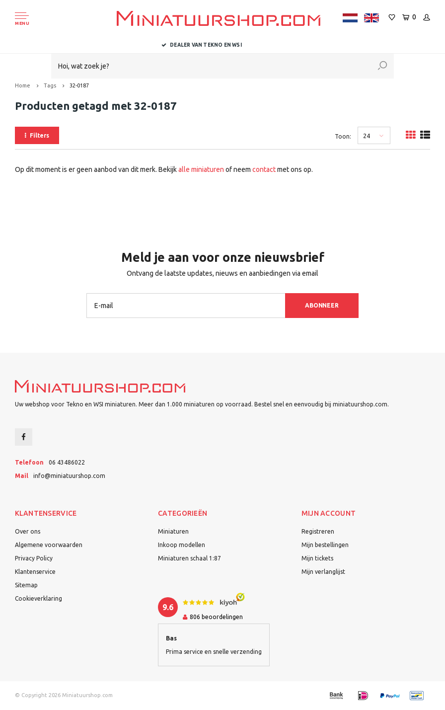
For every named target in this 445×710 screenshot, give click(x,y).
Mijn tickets (317, 558)
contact (264, 169)
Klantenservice (35, 571)
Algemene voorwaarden (48, 545)
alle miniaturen (201, 169)
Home (22, 85)
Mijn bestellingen (325, 545)
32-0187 (79, 85)
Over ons (27, 531)
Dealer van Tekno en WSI (222, 45)
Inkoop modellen (181, 545)
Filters (37, 135)
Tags (50, 85)
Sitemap (26, 585)
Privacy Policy (34, 558)
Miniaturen (173, 531)
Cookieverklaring (38, 598)
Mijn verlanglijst (323, 571)
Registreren (317, 531)
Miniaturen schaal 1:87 (189, 558)
